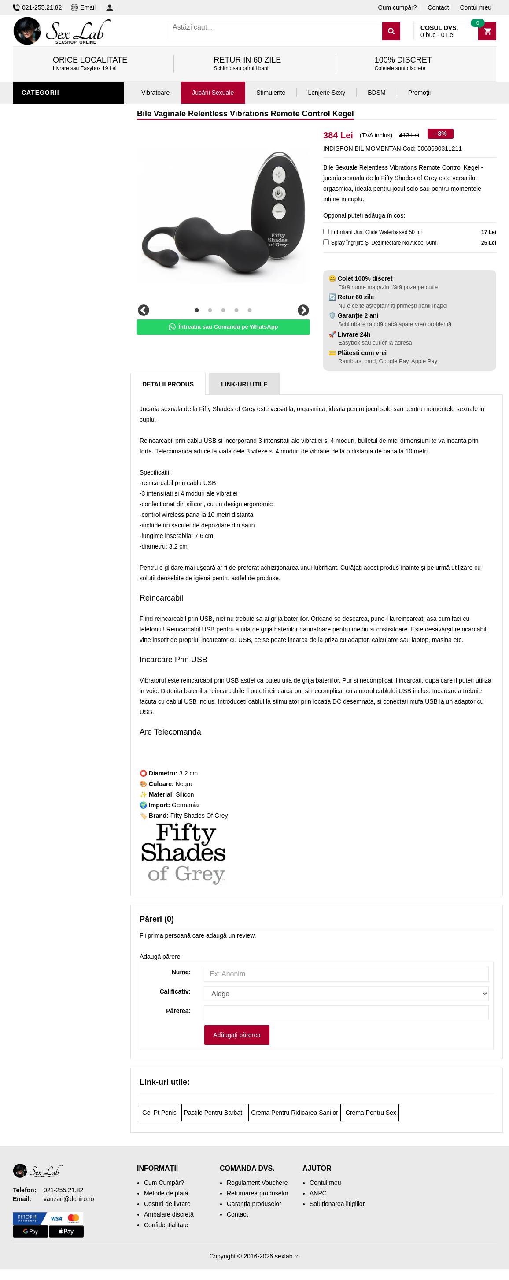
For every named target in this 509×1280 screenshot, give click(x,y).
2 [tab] (210, 310)
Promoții (39, 389)
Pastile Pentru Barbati (213, 1112)
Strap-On (40, 309)
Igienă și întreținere (60, 230)
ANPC (318, 1193)
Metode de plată (166, 1193)
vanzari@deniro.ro (69, 1198)
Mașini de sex (47, 349)
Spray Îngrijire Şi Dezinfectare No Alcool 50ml (384, 243)
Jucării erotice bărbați (65, 204)
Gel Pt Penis (159, 1112)
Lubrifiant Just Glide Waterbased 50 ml (376, 232)
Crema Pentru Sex (371, 1112)
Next (303, 310)
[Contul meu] (112, 7)
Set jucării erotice (57, 336)
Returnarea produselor (257, 1193)
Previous (143, 310)
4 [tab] (236, 310)
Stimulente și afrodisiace (69, 190)
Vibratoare (44, 217)
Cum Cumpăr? (164, 1182)
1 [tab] (196, 310)
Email (83, 7)
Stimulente (270, 92)
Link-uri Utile (244, 384)
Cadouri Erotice (52, 322)
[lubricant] (326, 231)
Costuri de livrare (167, 1203)
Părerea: (178, 1010)
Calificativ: (175, 991)
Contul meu (476, 7)
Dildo (33, 283)
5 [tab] (249, 310)
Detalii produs (168, 384)
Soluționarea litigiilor (337, 1203)
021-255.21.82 (37, 7)
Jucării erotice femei (61, 111)
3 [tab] (223, 310)
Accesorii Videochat (60, 375)
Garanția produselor (254, 1203)
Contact (438, 7)
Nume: (181, 972)
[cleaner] (326, 242)
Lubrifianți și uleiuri (60, 256)
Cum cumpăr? (397, 7)
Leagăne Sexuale (54, 362)
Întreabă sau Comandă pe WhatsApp (223, 326)
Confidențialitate (166, 1224)
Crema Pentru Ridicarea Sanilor (294, 1112)
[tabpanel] (223, 215)
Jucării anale (47, 270)
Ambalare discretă (169, 1214)
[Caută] (391, 31)
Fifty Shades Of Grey (199, 815)
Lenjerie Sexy (48, 243)
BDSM (33, 296)
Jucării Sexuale (213, 92)
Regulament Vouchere (257, 1182)
